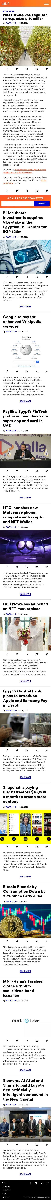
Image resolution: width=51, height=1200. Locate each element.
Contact (6, 1197)
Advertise (6, 1186)
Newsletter (6, 1190)
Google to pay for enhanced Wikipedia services (22, 321)
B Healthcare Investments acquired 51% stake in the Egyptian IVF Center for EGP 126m (25, 222)
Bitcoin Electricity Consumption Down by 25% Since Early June (24, 891)
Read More (25, 307)
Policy (4, 1194)
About (4, 1183)
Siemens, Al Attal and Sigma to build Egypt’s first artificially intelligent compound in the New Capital (25, 1090)
